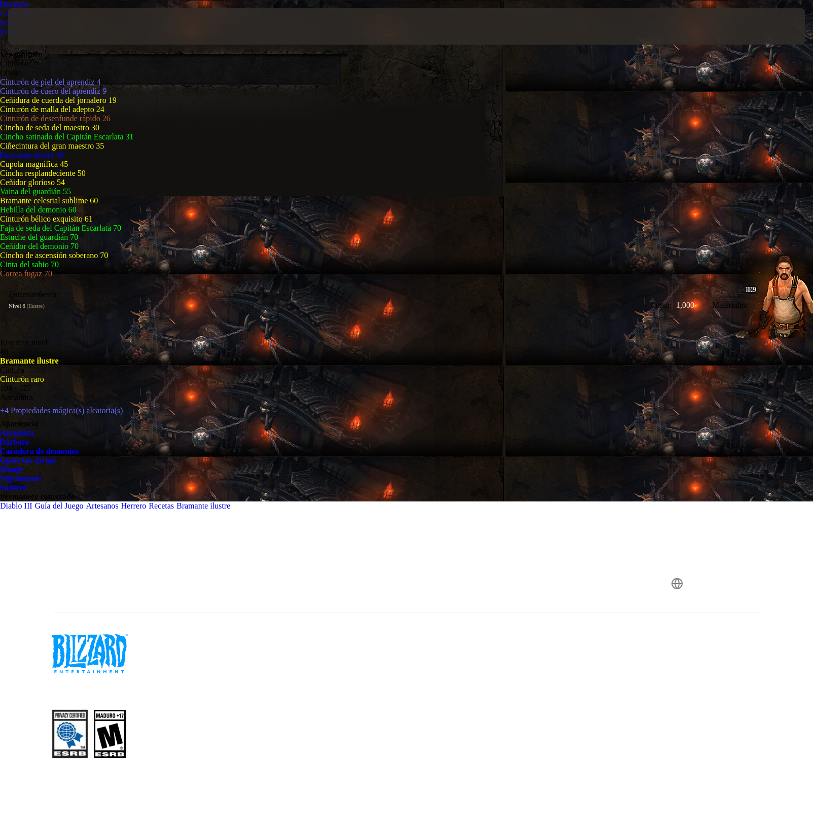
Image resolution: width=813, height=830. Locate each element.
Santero (13, 487)
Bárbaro (14, 442)
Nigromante (20, 478)
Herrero (14, 4)
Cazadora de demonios (39, 451)
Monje (11, 469)
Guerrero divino (28, 460)
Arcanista (16, 432)
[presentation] (45, 26)
